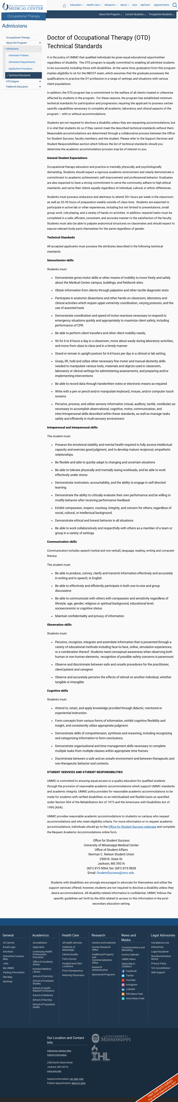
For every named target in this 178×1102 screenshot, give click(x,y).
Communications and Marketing (133, 953)
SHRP (129, 22)
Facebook (129, 975)
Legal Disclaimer (160, 956)
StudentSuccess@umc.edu (115, 877)
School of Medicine (43, 1000)
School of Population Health (44, 1010)
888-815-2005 (78, 1087)
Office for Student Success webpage (132, 831)
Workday (8, 986)
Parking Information (14, 977)
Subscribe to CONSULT (128, 970)
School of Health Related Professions (43, 994)
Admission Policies (19, 60)
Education (75, 4)
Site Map (7, 981)
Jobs (5, 968)
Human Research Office (101, 953)
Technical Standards (19, 79)
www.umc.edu (54, 1075)
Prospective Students (160, 14)
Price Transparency (72, 975)
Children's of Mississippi (68, 953)
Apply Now (38, 951)
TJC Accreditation (160, 972)
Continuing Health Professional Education (42, 959)
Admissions (170, 22)
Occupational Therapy (23, 15)
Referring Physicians (73, 980)
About (123, 4)
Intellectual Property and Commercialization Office (103, 963)
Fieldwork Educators (17, 91)
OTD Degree (12, 86)
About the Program (109, 14)
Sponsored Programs (103, 979)
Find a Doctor (69, 963)
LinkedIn (128, 993)
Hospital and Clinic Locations (72, 969)
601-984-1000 (76, 1083)
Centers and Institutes (104, 947)
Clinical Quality (70, 959)
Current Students (134, 14)
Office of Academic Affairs (43, 968)
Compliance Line (160, 947)
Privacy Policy (158, 968)
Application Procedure (20, 73)
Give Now (8, 956)
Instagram (129, 989)
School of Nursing (42, 1004)
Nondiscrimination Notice (161, 962)
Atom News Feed (133, 1003)
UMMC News (129, 963)
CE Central (8, 947)
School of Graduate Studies (43, 987)
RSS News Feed (132, 998)
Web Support (158, 977)
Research (110, 4)
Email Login (9, 951)
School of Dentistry (43, 981)
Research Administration (100, 973)
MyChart (145, 4)
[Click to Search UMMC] (175, 5)
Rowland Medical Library (42, 975)
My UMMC (8, 972)
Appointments (161, 4)
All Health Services (72, 947)
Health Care (93, 4)
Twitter (128, 980)
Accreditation (40, 947)
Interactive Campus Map (13, 962)
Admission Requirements (22, 66)
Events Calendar (130, 959)
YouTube (128, 984)
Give (134, 4)
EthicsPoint (157, 951)
